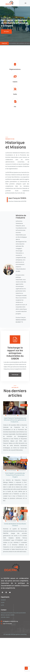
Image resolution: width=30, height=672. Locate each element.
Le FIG (2, 605)
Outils (15, 94)
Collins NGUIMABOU (12, 415)
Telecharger (15, 374)
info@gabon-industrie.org (10, 621)
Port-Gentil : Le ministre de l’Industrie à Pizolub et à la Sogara (15, 475)
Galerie (15, 82)
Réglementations (15, 69)
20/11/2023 (24, 510)
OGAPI (2, 602)
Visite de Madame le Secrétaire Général (15, 525)
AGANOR (3, 600)
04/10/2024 (24, 405)
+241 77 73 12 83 (7, 623)
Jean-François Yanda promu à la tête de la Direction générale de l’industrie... (15, 420)
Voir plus (6, 31)
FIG (15, 106)
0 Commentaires (22, 415)
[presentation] (27, 24)
